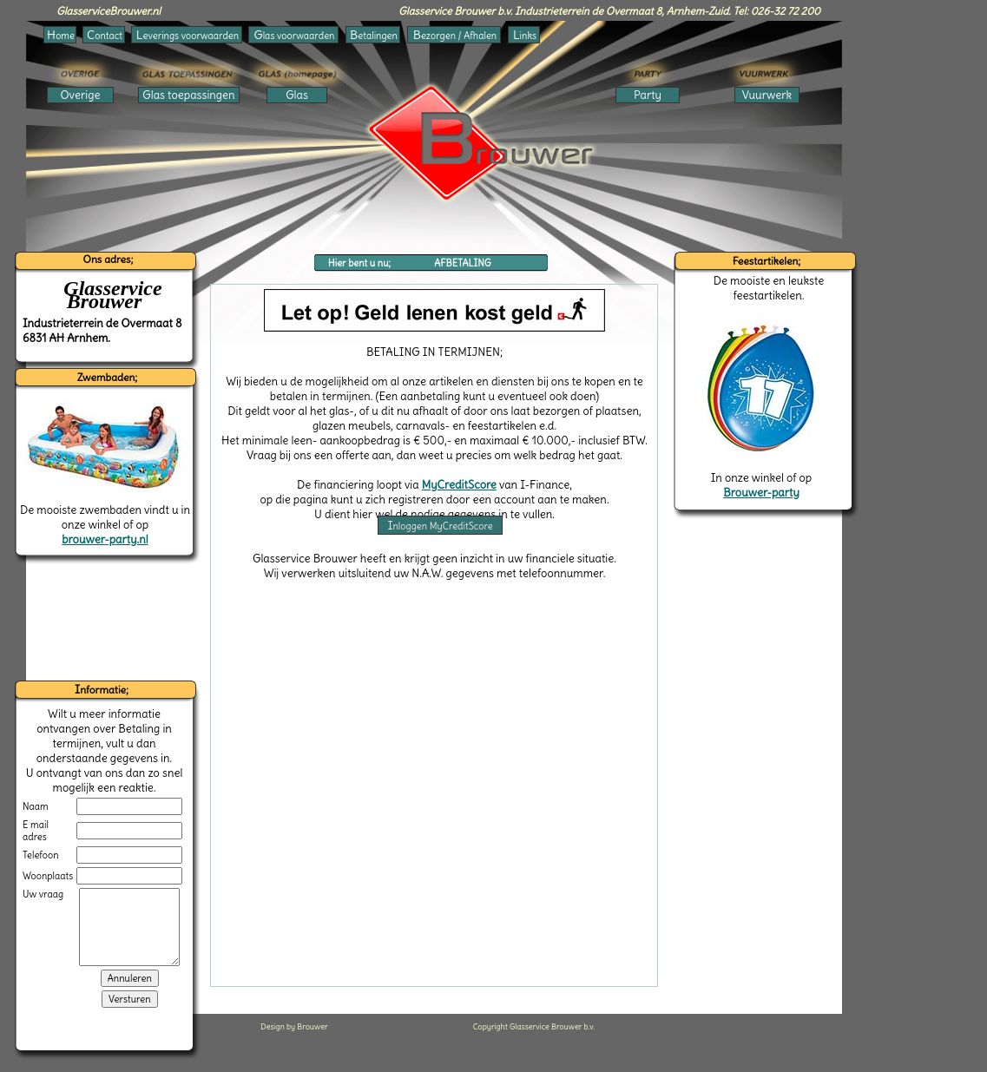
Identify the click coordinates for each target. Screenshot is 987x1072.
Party (647, 95)
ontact (104, 35)
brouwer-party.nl (105, 539)
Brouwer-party (761, 492)
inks (524, 35)
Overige (81, 95)
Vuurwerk (767, 95)
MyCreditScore (459, 484)
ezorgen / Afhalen (455, 35)
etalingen (374, 35)
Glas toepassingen (188, 95)
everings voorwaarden (187, 35)
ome (61, 35)
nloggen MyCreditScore (439, 525)
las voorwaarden (294, 35)
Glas (297, 95)
